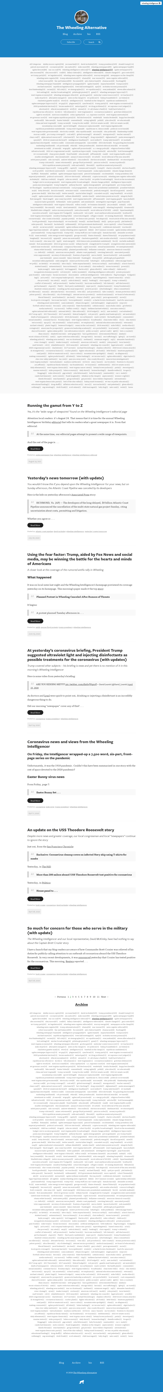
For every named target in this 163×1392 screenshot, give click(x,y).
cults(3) (115, 210)
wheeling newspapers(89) (101, 66)
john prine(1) (112, 342)
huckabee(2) (59, 224)
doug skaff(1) (56, 384)
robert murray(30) (45, 80)
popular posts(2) (68, 218)
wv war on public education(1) (117, 381)
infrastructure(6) (38, 151)
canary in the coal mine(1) (85, 325)
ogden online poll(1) (55, 330)
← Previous (60, 996)
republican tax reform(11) (43, 111)
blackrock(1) (83, 269)
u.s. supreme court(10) (96, 114)
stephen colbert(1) (104, 347)
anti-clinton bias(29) (93, 80)
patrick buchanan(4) (92, 173)
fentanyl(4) (44, 173)
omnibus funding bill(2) (62, 215)
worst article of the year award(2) (122, 218)
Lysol (47, 695)
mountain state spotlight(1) (95, 353)
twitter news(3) (68, 193)
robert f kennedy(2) (125, 224)
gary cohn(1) (96, 297)
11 (98, 996)
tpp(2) (59, 241)
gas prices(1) (86, 378)
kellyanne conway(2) (97, 249)
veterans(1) (128, 322)
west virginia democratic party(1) (48, 381)
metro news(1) (58, 375)
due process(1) (43, 280)
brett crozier (41, 905)
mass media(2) (41, 235)
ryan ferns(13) (87, 103)
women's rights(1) (122, 375)
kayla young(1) (44, 269)
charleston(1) (57, 347)
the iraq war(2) (95, 226)
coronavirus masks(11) (103, 111)
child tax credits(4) (48, 179)
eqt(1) (113, 339)
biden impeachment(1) (82, 263)
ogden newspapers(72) (123, 69)
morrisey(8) (97, 131)
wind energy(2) (69, 241)
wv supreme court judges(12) (119, 106)
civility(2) (50, 252)
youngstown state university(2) (123, 243)
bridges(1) (131, 274)
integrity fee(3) (126, 196)
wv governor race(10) (38, 117)
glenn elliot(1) (127, 384)
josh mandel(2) (125, 255)
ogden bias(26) (93, 83)
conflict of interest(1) (43, 283)
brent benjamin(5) (85, 170)
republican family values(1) (57, 364)
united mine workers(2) (40, 246)
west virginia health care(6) (120, 153)
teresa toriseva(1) (113, 266)
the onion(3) (50, 207)
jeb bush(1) (100, 350)
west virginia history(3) (82, 198)
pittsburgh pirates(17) (81, 92)
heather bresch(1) (76, 283)
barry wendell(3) (36, 207)
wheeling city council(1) (100, 344)
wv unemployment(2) (124, 246)
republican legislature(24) (63, 86)
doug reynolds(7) (97, 137)
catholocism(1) (98, 305)
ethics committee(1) (122, 288)
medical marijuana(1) (105, 294)
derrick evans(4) (57, 190)
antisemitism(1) (55, 266)
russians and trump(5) (87, 167)
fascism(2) (48, 224)
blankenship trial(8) (125, 131)
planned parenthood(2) (78, 249)
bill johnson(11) (70, 111)
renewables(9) (76, 120)
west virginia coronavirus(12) (121, 103)
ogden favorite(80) (39, 69)
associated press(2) (122, 252)
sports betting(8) (69, 125)
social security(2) (46, 226)
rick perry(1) (93, 314)
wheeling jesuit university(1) (48, 302)
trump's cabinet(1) (119, 280)
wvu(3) (59, 207)
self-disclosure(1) (123, 283)
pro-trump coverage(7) (56, 134)
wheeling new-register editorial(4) (121, 176)
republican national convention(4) (56, 187)
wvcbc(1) (86, 361)
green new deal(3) (39, 193)
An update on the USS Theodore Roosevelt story (70, 829)
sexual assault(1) (35, 319)
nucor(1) (88, 384)
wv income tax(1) (98, 356)
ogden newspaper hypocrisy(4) (70, 173)
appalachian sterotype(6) (40, 142)
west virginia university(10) (117, 114)
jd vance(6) (57, 148)
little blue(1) (111, 350)
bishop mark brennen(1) (93, 381)
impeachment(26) (108, 83)
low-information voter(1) (74, 330)
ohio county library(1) (96, 359)
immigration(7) (109, 134)
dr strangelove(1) (37, 350)
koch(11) (58, 111)
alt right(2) (54, 229)
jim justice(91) (70, 66)
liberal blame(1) (44, 297)
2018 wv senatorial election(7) (55, 139)
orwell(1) (128, 344)
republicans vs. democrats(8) (97, 128)
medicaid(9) (39, 120)
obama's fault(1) (83, 297)
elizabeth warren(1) (58, 333)
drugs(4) (60, 179)
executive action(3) (39, 212)
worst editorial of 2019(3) (101, 210)
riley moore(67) (51, 72)
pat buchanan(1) (40, 285)
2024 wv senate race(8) (119, 123)
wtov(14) (64, 100)
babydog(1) (94, 260)
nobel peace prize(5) (38, 159)
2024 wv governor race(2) (64, 243)
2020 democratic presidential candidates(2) (94, 241)
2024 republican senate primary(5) (56, 165)
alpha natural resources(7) (51, 137)
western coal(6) (57, 142)
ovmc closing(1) (40, 342)
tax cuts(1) (63, 359)
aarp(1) (64, 280)
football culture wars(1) (42, 305)
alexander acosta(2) (125, 232)
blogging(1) (42, 373)
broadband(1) (96, 319)
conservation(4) (86, 190)
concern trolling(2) (126, 238)
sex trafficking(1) (110, 336)
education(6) (84, 153)
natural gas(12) (81, 106)
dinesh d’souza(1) (45, 378)
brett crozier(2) (36, 241)
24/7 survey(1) (70, 347)
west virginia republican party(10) (62, 117)
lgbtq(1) (122, 336)
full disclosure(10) (84, 117)
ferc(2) (115, 241)
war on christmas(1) (74, 339)
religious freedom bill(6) (120, 148)
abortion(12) (44, 109)
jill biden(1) (70, 356)
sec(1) (103, 311)
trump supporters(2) (54, 232)
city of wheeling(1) (64, 294)
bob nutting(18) (43, 92)
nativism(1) (84, 344)
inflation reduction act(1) (73, 384)
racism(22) (51, 89)
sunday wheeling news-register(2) (73, 229)
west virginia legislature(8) (111, 125)
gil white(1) (127, 305)
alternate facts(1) (57, 291)
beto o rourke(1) (126, 330)
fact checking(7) (82, 137)
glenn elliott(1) (96, 269)
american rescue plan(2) (65, 252)
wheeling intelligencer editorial (84, 454)
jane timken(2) (46, 257)
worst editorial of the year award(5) (116, 156)
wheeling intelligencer (151, 3)
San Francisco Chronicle (60, 846)
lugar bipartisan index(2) (38, 229)
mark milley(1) (114, 263)
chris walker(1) (98, 266)
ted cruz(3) (89, 212)
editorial (56, 422)
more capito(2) (110, 224)
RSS (98, 34)
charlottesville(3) (84, 207)
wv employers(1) (87, 322)
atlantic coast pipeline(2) (86, 252)
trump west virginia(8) (75, 128)
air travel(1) (131, 336)
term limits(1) (124, 342)
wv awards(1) (55, 263)
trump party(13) (101, 103)
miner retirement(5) (63, 162)
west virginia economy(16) (41, 94)
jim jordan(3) (112, 204)
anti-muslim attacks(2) (109, 238)
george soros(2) (80, 235)
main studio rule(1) (113, 305)
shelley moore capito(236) (53, 64)
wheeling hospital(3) (115, 207)
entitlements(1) (104, 364)
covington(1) (34, 328)
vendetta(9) (97, 117)
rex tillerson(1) (34, 291)
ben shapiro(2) (102, 218)
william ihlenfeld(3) (73, 196)
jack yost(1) (45, 277)
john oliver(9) (110, 120)
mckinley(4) (34, 179)
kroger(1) (127, 370)
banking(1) (93, 280)
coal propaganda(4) (79, 187)
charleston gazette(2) (90, 238)
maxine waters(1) (40, 370)
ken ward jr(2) (46, 238)
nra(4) (34, 190)
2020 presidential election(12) (45, 106)
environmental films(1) (108, 333)
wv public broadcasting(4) (102, 179)
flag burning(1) (120, 274)
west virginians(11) (85, 111)
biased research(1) (116, 277)
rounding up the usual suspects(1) (70, 288)
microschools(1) (99, 384)
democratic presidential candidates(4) (103, 187)
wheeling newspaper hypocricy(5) (42, 167)
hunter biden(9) (63, 120)
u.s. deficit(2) (40, 252)
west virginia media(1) (39, 361)
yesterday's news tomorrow (96, 531)
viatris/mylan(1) (56, 361)
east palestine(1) (114, 384)
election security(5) (98, 159)
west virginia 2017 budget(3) (60, 212)
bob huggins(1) (71, 269)
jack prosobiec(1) (94, 291)
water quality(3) (73, 201)
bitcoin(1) (57, 305)
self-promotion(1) (60, 283)
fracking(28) (121, 80)
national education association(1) (109, 322)
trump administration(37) (70, 78)
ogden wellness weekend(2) (77, 226)
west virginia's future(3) (64, 204)
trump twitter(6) (98, 151)
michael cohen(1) (37, 325)
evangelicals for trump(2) (99, 243)
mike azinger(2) (62, 260)
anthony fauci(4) (75, 184)
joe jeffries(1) (40, 364)
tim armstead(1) (59, 322)
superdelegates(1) (100, 277)
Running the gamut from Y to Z (55, 405)
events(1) (87, 300)
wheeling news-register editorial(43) (78, 75)
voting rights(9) (90, 120)
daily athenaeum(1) (38, 367)
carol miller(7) (95, 139)
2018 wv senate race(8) (100, 123)
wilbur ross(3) (80, 204)
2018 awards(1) (103, 325)
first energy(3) (35, 198)
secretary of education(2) (61, 255)
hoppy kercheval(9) (126, 117)
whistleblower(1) (58, 344)
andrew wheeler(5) (68, 159)
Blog (65, 34)
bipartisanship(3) (126, 210)
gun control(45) (128, 72)
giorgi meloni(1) (73, 378)
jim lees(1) (71, 297)
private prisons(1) (123, 271)
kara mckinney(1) (70, 266)
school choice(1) (128, 263)
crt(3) (129, 204)
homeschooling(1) (99, 370)
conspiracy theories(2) (73, 246)
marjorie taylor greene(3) (45, 201)
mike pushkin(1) (107, 260)
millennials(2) (70, 224)
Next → (105, 996)
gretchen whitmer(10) (123, 111)
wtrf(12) (73, 109)
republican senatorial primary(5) (109, 165)
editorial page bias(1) (124, 260)
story (100, 589)
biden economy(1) (71, 370)
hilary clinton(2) (73, 257)
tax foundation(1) (77, 364)
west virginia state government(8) (45, 131)
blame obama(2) (94, 235)
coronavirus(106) (56, 66)
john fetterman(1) (80, 373)
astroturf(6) (111, 151)
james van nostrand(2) (71, 238)
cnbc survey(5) (54, 159)
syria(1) (51, 342)
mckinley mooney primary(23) (115, 86)
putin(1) (118, 367)
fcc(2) (31, 235)
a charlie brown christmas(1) (104, 300)
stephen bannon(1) (105, 285)
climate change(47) (112, 72)
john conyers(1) (68, 305)
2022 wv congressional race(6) (58, 151)
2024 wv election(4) (72, 176)
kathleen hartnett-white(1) (98, 308)
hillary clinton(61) (74, 72)
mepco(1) (123, 302)
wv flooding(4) (36, 187)
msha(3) (122, 204)
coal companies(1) (128, 328)
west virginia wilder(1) (80, 319)
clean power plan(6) (57, 153)
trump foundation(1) (122, 285)
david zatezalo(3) (69, 207)
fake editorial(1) (79, 311)
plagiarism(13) (75, 103)
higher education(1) (87, 350)
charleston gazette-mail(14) (48, 100)
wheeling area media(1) (55, 339)
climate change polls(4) (100, 182)
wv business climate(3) (97, 204)
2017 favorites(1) (50, 314)
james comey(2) (59, 257)
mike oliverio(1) (54, 373)
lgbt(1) (115, 330)
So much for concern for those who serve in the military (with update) (77, 930)
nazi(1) (85, 280)
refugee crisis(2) (97, 215)
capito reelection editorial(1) (68, 336)
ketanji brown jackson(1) (103, 367)
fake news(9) (50, 120)
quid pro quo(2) (114, 221)
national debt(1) (65, 311)
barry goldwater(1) (90, 333)
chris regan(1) (104, 280)
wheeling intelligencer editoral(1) (101, 271)
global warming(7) (84, 134)
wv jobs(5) (96, 156)
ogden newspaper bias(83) (123, 66)
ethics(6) (73, 145)
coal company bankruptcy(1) (62, 277)
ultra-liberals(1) (49, 294)
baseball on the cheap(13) (95, 100)
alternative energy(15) (57, 97)
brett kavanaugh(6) (125, 151)
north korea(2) (57, 246)
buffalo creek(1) (72, 308)
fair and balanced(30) (63, 80)
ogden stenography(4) (92, 184)
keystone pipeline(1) (126, 350)
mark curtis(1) (100, 316)
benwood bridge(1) (65, 325)
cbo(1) (121, 319)
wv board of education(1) (125, 294)
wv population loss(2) (126, 235)
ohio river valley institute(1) (46, 359)
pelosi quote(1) (35, 294)
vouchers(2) (126, 226)
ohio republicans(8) (83, 131)
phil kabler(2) (126, 221)
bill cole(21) (61, 89)
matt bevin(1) (37, 344)
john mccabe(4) (72, 179)
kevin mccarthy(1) (99, 263)
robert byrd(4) (85, 179)
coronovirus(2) (34, 218)
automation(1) (120, 378)
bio (89, 34)
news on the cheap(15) (77, 97)
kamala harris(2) (109, 232)
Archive (77, 34)
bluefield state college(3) (40, 210)
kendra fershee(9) (110, 117)
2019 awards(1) (72, 344)
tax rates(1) (55, 280)
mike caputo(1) (57, 269)
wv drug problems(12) (97, 106)
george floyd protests (49, 627)
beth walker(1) (106, 274)
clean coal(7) (35, 137)
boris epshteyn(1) (75, 300)
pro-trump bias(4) (124, 184)
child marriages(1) (89, 387)
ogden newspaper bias (44, 454)
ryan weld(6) (92, 142)
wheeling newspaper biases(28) (48, 83)
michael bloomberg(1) (86, 347)
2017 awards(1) (65, 314)
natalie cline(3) (88, 196)
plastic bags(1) (51, 325)
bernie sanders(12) (66, 106)
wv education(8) (123, 120)
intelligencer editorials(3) (43, 204)
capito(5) (73, 167)
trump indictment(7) (111, 139)
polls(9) (100, 120)
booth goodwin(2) (39, 221)
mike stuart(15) (41, 97)
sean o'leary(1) (97, 361)
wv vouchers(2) (71, 221)
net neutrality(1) (129, 314)
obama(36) (86, 78)
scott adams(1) (75, 387)
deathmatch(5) (113, 159)
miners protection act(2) (79, 260)
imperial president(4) (37, 176)
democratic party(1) (83, 277)
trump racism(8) (64, 123)
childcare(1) (121, 269)
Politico (46, 882)
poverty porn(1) (91, 288)
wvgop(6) (66, 148)
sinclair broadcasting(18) (61, 92)
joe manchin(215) (72, 64)
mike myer (50, 806)
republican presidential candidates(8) (50, 128)
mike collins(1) (109, 269)
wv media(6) (126, 139)
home (130, 387)
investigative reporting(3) (106, 201)
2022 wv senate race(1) (121, 364)
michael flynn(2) (93, 221)
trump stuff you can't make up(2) (88, 232)
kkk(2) (90, 229)
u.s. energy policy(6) (101, 148)
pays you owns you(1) (77, 359)
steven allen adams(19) (126, 89)
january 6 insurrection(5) (80, 156)
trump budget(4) (60, 184)
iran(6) (105, 153)
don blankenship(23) (37, 89)
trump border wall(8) (80, 123)
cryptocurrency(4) (99, 176)
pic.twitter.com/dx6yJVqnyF (81, 684)
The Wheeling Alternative (85, 1372)
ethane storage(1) (82, 302)
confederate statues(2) (111, 226)
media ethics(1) (128, 325)
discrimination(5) (62, 156)
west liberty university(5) (55, 170)
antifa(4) (53, 173)
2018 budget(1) (93, 311)
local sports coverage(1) (40, 300)
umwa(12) (82, 109)
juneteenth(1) (109, 373)
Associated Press (80, 494)
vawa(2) (32, 243)
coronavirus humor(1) (54, 350)
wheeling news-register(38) (47, 78)
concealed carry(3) (101, 193)
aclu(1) (127, 277)
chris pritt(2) (97, 257)
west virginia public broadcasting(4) (75, 182)
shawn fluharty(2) (110, 235)
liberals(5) (90, 165)
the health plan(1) (114, 316)
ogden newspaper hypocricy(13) (44, 103)
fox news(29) (78, 80)
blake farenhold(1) (83, 305)
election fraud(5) (128, 167)
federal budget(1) (79, 314)
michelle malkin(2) (126, 241)
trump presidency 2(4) (124, 173)
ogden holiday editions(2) (125, 229)
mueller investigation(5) (44, 156)
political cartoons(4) (55, 176)
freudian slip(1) (64, 319)
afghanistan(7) (111, 137)
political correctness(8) (120, 128)
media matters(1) (46, 308)
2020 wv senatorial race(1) (58, 353)
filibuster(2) (129, 215)
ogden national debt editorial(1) (44, 311)
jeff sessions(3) (99, 198)
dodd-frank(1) (61, 387)
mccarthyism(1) (86, 316)
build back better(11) (117, 109)
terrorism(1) (71, 291)
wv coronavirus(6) (40, 153)
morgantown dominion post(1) (46, 271)
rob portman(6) (63, 145)
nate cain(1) (114, 387)
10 (94, 996)
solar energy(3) (99, 207)
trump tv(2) (68, 232)
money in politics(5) (117, 162)
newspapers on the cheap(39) (122, 75)
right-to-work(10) (43, 114)
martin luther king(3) (84, 193)
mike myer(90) (84, 66)
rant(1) (52, 336)
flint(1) (60, 285)
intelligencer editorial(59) (93, 72)
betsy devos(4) (43, 190)
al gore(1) (52, 285)
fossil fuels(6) (72, 153)
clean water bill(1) (110, 319)
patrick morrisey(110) (39, 66)
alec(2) (35, 226)
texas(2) (82, 221)
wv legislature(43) (55, 75)
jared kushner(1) (58, 297)
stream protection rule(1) (126, 291)
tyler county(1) (108, 291)
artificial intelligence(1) (89, 274)
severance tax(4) (71, 190)
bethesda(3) (60, 201)
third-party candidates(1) (75, 285)
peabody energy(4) (101, 190)
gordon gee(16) (86, 94)
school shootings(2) (81, 215)
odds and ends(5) (78, 165)
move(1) (123, 297)
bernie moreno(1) (60, 274)
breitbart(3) (127, 212)
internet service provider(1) (84, 294)
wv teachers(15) (127, 94)
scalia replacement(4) (102, 170)
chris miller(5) (83, 159)
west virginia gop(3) (114, 198)
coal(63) (62, 72)
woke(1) (123, 387)
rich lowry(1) (65, 271)
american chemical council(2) (118, 249)
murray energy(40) (101, 75)
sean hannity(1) (59, 378)
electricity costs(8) (67, 131)
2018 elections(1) (71, 316)
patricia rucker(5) (101, 162)
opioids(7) (37, 139)
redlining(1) (36, 387)
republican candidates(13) (116, 100)
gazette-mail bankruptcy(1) (110, 314)
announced (84, 957)
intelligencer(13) (76, 100)
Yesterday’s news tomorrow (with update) (65, 478)
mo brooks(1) (110, 361)
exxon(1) (45, 291)
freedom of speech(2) (81, 255)
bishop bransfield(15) (108, 97)
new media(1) (112, 311)
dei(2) (103, 221)
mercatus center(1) (117, 308)
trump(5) (101, 167)
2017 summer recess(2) (104, 229)
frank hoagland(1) (73, 375)
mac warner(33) (98, 78)
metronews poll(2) (60, 249)
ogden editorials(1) (114, 356)
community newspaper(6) (75, 142)
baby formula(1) (95, 373)
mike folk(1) (116, 325)
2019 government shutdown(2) (90, 224)
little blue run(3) (54, 193)
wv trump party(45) (38, 75)
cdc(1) (47, 344)
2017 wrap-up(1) (35, 314)
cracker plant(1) (71, 350)
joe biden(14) (124, 97)
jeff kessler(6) (95, 153)
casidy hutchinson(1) (43, 375)
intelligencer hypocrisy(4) (121, 182)
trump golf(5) (62, 167)
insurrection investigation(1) (117, 359)
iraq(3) (34, 196)
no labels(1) (43, 263)
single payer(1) (112, 302)
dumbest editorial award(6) (107, 145)
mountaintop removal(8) (52, 125)
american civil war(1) (89, 342)
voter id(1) (81, 291)
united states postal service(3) (107, 196)
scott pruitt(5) (38, 170)
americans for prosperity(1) (52, 328)
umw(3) (129, 190)
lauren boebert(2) (110, 255)
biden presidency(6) (86, 145)
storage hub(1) (87, 336)
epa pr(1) (47, 322)
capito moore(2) (90, 246)
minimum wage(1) (101, 339)
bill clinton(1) (109, 283)
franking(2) (86, 257)
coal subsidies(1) (125, 311)
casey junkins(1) (67, 302)
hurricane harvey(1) (59, 300)
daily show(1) (84, 370)
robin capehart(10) (77, 114)
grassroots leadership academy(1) (78, 328)
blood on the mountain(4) (124, 179)
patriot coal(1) (105, 330)
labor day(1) (66, 263)
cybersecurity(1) (56, 316)
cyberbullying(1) (105, 288)
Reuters (70, 961)
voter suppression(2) (42, 255)
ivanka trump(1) (62, 342)
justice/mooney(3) (82, 210)
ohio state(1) (131, 319)
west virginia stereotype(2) (41, 215)
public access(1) (92, 330)
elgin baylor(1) (129, 356)
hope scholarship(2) (56, 221)
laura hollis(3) (129, 198)
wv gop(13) (63, 103)
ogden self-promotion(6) (81, 148)
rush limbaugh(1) (98, 302)
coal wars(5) (71, 170)
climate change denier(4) (122, 170)
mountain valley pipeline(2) (43, 260)
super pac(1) (91, 285)
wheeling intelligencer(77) (102, 69)
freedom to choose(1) (125, 361)
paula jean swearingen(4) (42, 184)
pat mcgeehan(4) (109, 184)
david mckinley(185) (89, 64)
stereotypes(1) (128, 367)
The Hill (46, 866)
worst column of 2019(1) (38, 336)
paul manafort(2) (38, 232)
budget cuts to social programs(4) (46, 182)
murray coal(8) (39, 134)
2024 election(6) (105, 142)
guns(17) (94, 92)
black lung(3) (48, 198)
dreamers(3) (129, 207)
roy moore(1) (59, 308)
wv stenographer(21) (76, 89)
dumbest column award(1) (45, 288)
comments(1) (128, 316)
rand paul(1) (41, 353)
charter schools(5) (113, 167)
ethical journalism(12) (59, 109)
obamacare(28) (108, 80)
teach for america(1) (125, 300)
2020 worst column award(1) (124, 347)
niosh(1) (102, 342)
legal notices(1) (117, 344)
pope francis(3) (124, 201)
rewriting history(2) (105, 252)
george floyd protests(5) (82, 162)
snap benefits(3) (116, 193)
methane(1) (88, 339)
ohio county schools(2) (51, 218)
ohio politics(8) (110, 131)
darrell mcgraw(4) (117, 190)
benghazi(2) (34, 238)
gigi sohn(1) (67, 373)
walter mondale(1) (79, 271)
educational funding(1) (40, 384)
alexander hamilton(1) (125, 339)
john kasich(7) (69, 137)
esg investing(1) (48, 387)
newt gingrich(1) (74, 333)
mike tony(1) (46, 274)
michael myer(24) (45, 86)
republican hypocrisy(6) (81, 151)
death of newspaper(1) (40, 316)
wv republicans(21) (93, 89)
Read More (35, 448)
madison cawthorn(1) (72, 361)
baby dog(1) (103, 387)
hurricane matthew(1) (93, 283)
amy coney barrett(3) (63, 198)
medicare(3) (78, 212)
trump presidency (66, 627)
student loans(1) (41, 266)
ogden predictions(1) (56, 356)
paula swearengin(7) (127, 137)
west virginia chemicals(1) (57, 367)
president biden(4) (127, 187)
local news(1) (114, 328)
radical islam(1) (75, 280)
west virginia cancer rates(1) (81, 367)
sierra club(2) (96, 255)
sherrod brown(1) (38, 330)
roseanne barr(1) (49, 319)
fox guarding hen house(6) (123, 142)
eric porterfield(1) (100, 328)
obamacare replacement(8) (88, 125)
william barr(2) (82, 243)
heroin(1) (98, 336)
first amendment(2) (44, 243)
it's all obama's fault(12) (97, 109)
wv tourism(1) (90, 364)
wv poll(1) (33, 263)
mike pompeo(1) (55, 370)
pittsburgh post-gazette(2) (114, 257)
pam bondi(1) (34, 274)
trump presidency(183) (108, 64)
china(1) (110, 353)
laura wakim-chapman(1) (103, 378)
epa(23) (98, 86)
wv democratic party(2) (85, 218)
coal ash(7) (71, 134)
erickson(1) (74, 342)
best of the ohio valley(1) (73, 381)
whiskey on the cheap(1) (91, 375)
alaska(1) (122, 333)
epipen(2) (57, 238)
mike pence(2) (37, 224)
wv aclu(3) (128, 193)
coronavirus (40, 718)
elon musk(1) (74, 274)
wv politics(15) (93, 97)
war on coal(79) (55, 69)
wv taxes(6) (123, 145)
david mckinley (60, 531)
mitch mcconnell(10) (60, 114)
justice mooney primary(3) (62, 210)
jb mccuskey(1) (85, 266)
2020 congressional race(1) (39, 347)
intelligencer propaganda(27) (74, 83)
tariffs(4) (34, 173)
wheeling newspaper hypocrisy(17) (113, 92)
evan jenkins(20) (109, 89)
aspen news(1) (107, 375)
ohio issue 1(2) (49, 241)
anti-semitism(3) (87, 201)
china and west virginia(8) (46, 123)
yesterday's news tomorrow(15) (106, 94)
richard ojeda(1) (73, 322)
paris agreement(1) (110, 297)
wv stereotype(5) (127, 159)
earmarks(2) (60, 226)
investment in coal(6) (42, 148)
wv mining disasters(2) (114, 215)
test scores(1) (37, 322)
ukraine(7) (97, 134)
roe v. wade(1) (121, 373)
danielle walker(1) (115, 370)
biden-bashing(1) (83, 356)
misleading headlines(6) (45, 145)
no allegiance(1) (121, 353)
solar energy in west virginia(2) (60, 235)
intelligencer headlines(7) (79, 139)
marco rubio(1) (76, 353)
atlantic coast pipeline (44, 531)
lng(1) (36, 277)
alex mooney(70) (37, 72)
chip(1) (83, 308)
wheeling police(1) (37, 339)
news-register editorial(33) (117, 78)
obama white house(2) (42, 249)
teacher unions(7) (124, 134)
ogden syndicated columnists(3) (51, 196)
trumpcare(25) (122, 83)
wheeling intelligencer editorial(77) (76, 69)
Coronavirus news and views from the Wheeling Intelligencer (70, 744)
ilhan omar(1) (43, 333)
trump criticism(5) (46, 162)
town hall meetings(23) (84, 86)
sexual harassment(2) (106, 246)
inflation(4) (86, 176)
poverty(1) (125, 266)
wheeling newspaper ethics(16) (66, 94)
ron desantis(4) (108, 173)
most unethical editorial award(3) (108, 212)
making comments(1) (37, 356)
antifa (38, 627)
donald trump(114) (126, 64)
